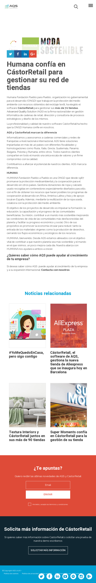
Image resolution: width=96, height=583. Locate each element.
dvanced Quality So (19, 111)
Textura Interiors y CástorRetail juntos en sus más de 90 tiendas (27, 436)
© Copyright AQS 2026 (11, 571)
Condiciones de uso (63, 574)
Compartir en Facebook (18, 54)
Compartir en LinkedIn (25, 54)
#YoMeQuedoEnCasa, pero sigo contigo (26, 354)
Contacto (78, 574)
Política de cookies (11, 574)
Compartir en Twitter (10, 54)
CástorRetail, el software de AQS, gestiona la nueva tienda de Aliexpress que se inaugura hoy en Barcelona (68, 362)
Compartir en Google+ (32, 54)
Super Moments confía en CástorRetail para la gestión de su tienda (68, 436)
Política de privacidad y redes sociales (37, 574)
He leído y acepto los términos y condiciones (50, 504)
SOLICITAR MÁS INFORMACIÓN (48, 550)
